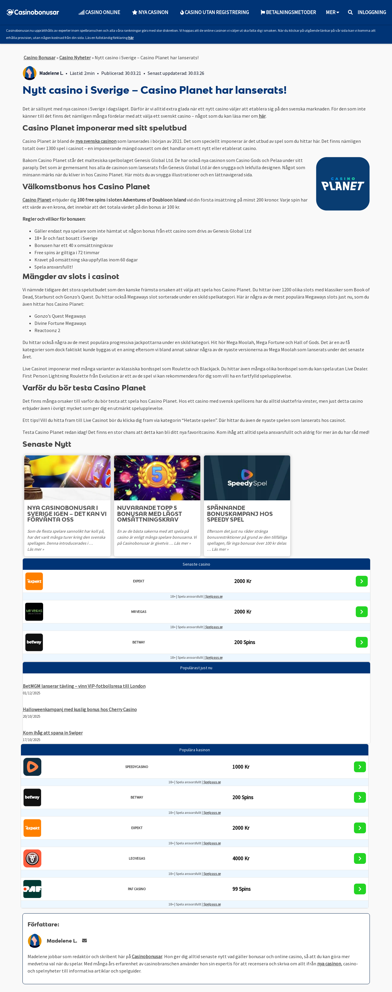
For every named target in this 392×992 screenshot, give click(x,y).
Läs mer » (35, 549)
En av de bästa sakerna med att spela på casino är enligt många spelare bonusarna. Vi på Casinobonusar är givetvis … (157, 537)
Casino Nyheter (75, 57)
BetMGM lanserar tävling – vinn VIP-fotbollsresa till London (84, 686)
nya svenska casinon (95, 141)
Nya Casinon (150, 12)
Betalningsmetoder (288, 12)
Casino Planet (36, 200)
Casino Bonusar (39, 57)
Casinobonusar (147, 956)
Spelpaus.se (214, 596)
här (131, 37)
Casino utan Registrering (214, 12)
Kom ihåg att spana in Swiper (53, 733)
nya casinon (329, 964)
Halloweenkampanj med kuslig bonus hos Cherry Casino (80, 709)
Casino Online (99, 12)
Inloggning (372, 12)
